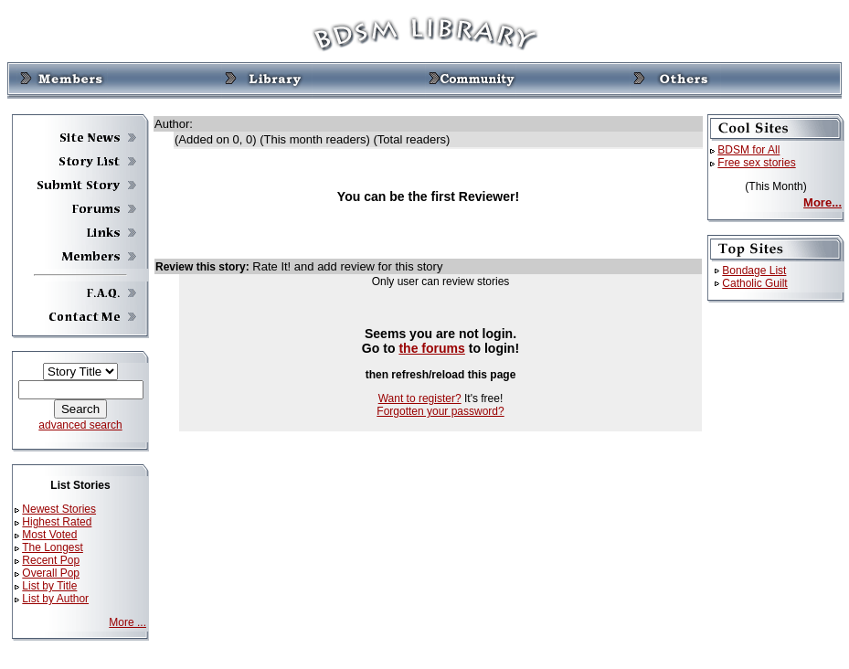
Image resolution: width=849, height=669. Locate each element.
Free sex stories (756, 162)
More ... (127, 622)
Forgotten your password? (440, 411)
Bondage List (754, 270)
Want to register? (420, 398)
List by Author (55, 598)
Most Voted (49, 534)
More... (822, 202)
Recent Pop (51, 560)
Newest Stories (59, 509)
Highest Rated (56, 521)
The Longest (52, 547)
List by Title (49, 585)
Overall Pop (51, 573)
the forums (431, 348)
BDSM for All (748, 149)
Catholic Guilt (754, 283)
